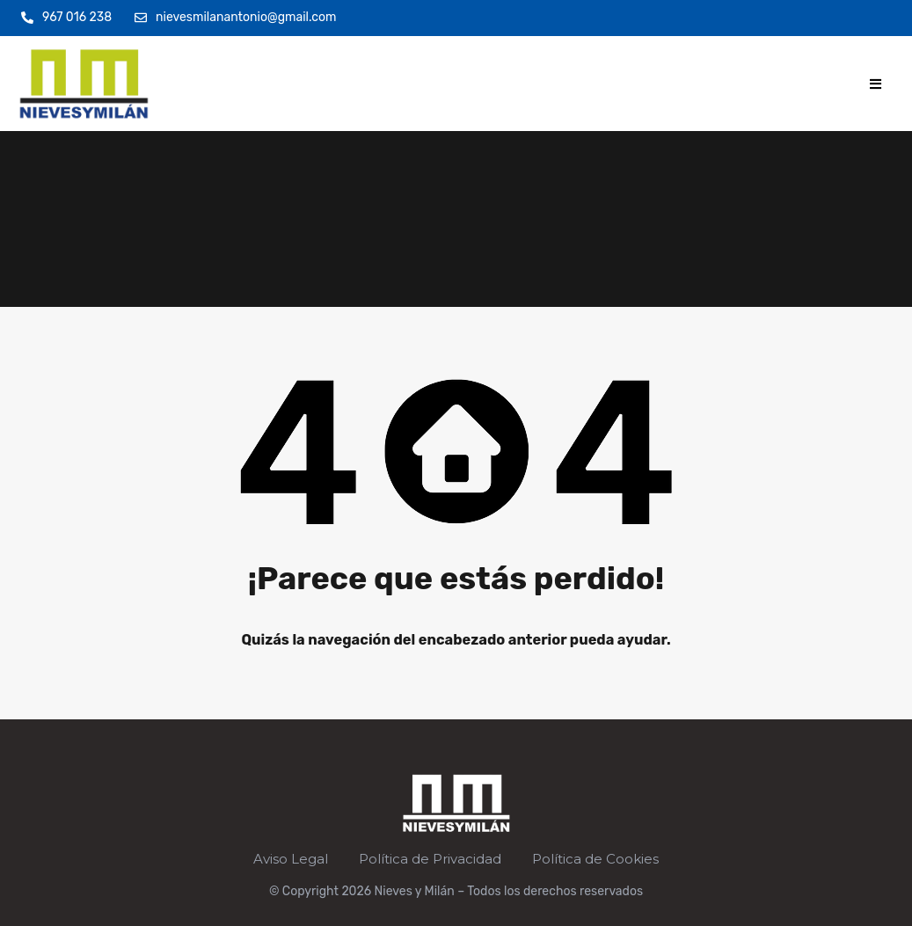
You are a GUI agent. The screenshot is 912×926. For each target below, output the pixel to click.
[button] (875, 84)
